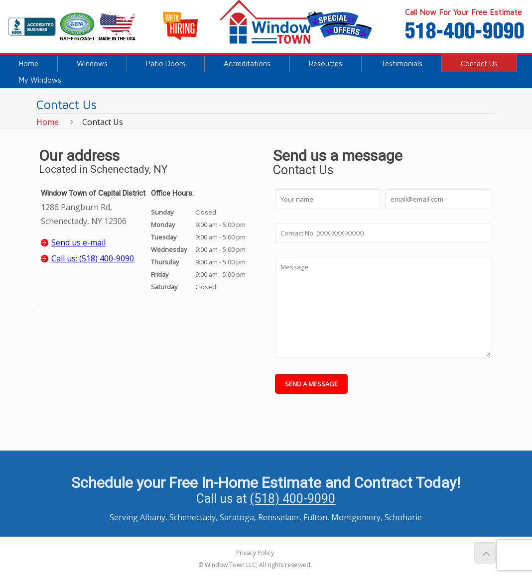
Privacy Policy (255, 553)
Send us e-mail (78, 242)
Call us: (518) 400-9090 (92, 258)
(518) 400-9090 (292, 498)
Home (47, 121)
